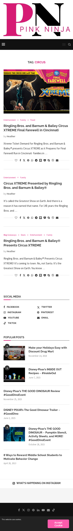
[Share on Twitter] (24, 160)
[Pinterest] (53, 312)
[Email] (53, 318)
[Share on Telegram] (36, 160)
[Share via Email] (57, 160)
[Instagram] (20, 312)
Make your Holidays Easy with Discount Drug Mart (48, 349)
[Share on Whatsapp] (32, 160)
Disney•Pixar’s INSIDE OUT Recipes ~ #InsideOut (45, 371)
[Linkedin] (38, 510)
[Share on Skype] (49, 160)
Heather (11, 136)
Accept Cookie (58, 524)
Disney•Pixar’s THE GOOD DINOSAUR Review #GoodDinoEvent (32, 393)
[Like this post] (16, 160)
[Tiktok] (20, 323)
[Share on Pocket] (45, 160)
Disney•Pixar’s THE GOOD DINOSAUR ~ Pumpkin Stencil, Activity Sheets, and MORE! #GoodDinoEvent (48, 434)
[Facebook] (20, 307)
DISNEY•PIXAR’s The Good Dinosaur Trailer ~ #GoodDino (32, 411)
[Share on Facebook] (20, 160)
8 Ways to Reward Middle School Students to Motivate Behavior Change (33, 457)
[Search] (69, 44)
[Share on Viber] (53, 160)
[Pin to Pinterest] (28, 160)
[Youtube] (20, 318)
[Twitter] (53, 307)
